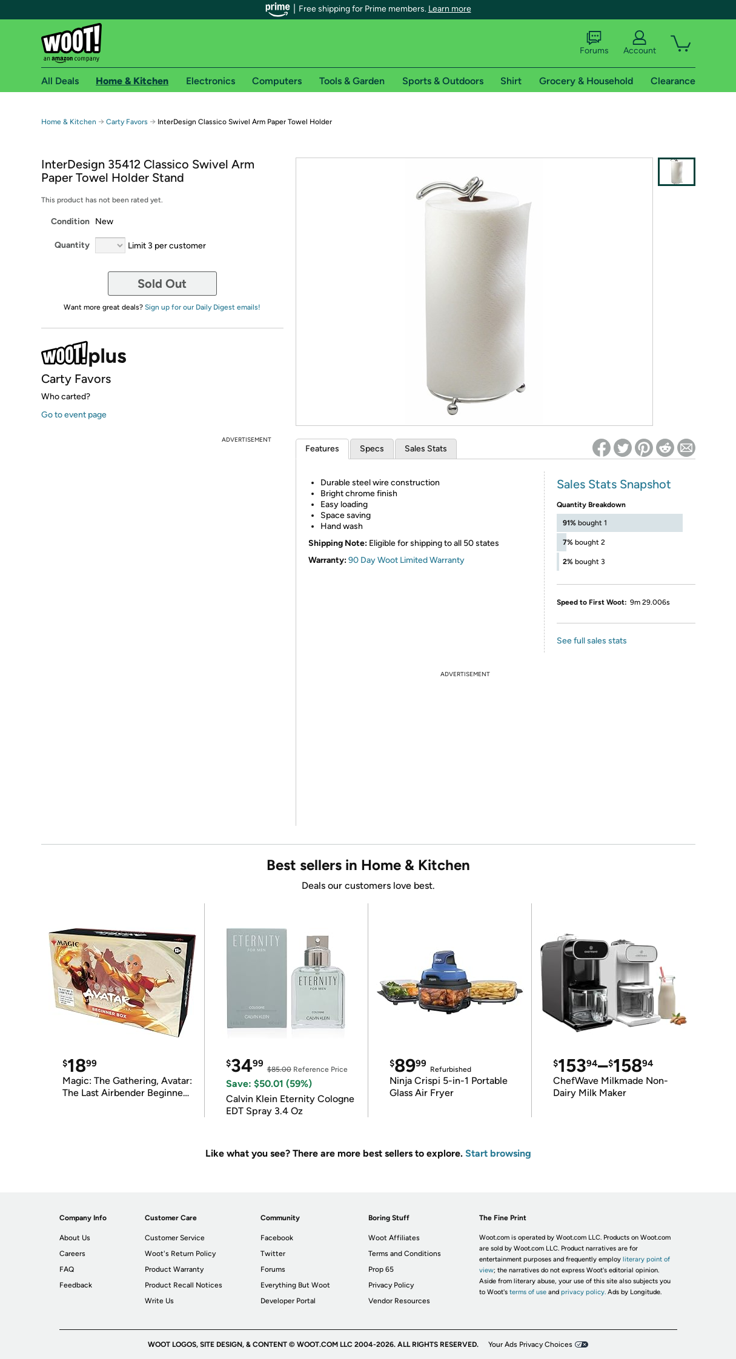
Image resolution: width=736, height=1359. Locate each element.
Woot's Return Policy (180, 1253)
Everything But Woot (295, 1285)
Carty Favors (127, 122)
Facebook (276, 1238)
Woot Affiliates (394, 1238)
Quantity (72, 245)
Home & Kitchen (68, 122)
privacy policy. (583, 1292)
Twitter (272, 1253)
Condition (70, 221)
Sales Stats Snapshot (614, 484)
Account (639, 43)
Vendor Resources (399, 1301)
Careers (72, 1253)
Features (322, 449)
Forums (594, 43)
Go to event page (74, 415)
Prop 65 (381, 1269)
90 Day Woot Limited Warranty (406, 560)
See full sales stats (592, 641)
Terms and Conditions (404, 1253)
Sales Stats (426, 449)
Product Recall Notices (183, 1285)
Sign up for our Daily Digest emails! (202, 307)
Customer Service (175, 1238)
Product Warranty (174, 1269)
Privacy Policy (391, 1285)
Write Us (159, 1301)
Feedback (75, 1285)
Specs (372, 449)
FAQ (66, 1269)
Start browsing (498, 1153)
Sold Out (162, 283)
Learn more (449, 9)
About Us (74, 1238)
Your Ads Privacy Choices (530, 1344)
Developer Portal (288, 1301)
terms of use (527, 1292)
